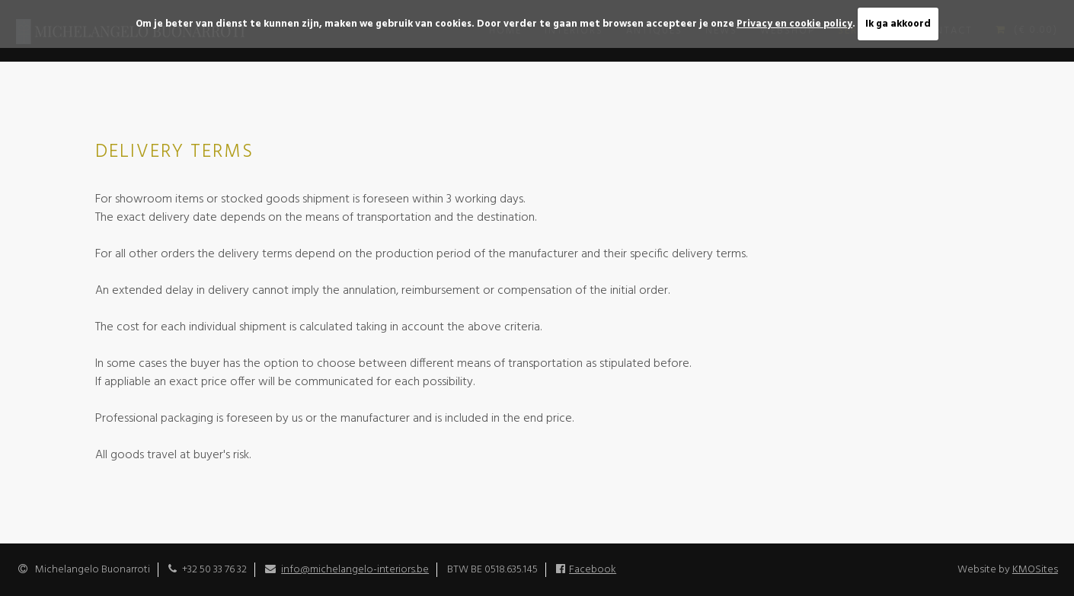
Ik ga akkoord (898, 24)
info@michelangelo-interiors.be (355, 569)
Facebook (592, 569)
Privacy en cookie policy (794, 24)
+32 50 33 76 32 (214, 569)
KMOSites (1035, 569)
